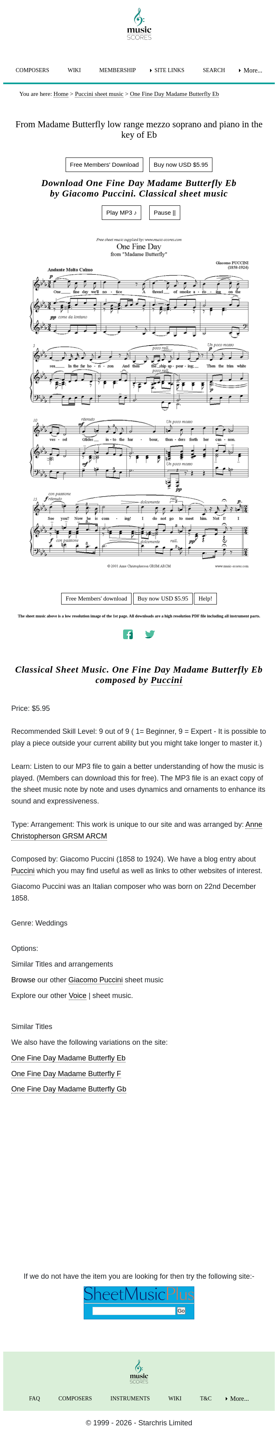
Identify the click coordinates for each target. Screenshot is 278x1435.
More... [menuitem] (252, 70)
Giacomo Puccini (95, 980)
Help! (205, 598)
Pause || (165, 212)
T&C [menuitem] (206, 1399)
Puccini (167, 680)
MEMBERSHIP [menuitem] (117, 70)
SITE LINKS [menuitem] (169, 70)
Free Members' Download (104, 164)
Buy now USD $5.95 (181, 164)
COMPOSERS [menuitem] (32, 70)
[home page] (139, 24)
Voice (77, 996)
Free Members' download (96, 598)
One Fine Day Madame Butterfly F (66, 1074)
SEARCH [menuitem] (214, 70)
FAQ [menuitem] (34, 1399)
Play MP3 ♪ (121, 212)
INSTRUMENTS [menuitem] (130, 1399)
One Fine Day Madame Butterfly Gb (68, 1089)
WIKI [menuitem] (74, 70)
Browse (23, 980)
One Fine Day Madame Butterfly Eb (68, 1058)
